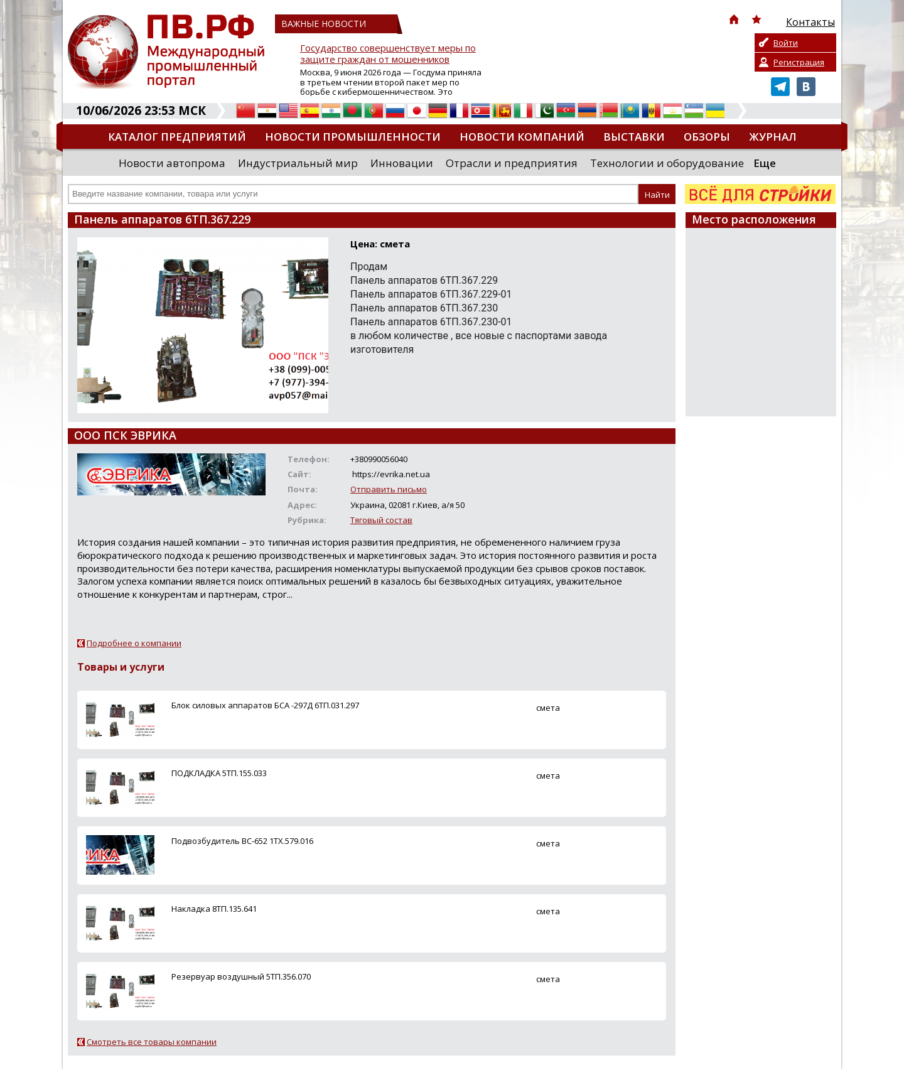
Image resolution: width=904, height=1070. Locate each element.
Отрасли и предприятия (512, 163)
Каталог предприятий (177, 136)
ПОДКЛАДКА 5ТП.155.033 (219, 773)
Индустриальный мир (298, 163)
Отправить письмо (388, 489)
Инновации (401, 163)
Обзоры (707, 136)
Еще (764, 163)
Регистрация (798, 62)
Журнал (773, 136)
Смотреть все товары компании (152, 1041)
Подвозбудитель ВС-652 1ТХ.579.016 (242, 840)
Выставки (634, 136)
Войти (785, 42)
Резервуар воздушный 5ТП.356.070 (241, 976)
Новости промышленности (353, 136)
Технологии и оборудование (667, 163)
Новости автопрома (172, 163)
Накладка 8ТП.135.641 (214, 908)
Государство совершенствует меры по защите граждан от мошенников (388, 54)
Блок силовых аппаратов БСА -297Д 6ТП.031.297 (265, 705)
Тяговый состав (381, 520)
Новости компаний (522, 136)
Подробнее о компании (134, 643)
